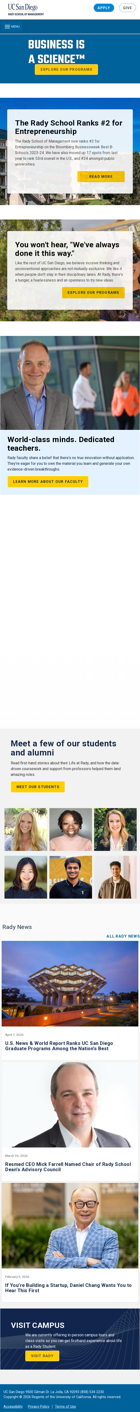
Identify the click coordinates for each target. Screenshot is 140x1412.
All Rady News (123, 928)
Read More (101, 176)
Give (127, 8)
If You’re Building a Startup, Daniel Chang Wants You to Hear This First (68, 1279)
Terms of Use (65, 1399)
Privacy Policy (38, 1399)
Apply (103, 8)
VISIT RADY (42, 1348)
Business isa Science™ (56, 52)
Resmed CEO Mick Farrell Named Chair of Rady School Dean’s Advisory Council (68, 1158)
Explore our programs (93, 292)
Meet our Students (37, 779)
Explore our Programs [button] (66, 69)
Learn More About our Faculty (48, 481)
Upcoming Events (42, 513)
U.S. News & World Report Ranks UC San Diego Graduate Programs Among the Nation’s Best (59, 1037)
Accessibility (13, 1399)
